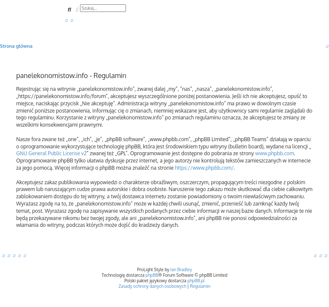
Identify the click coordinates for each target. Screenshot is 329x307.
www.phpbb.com (274, 153)
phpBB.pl (196, 280)
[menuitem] (66, 20)
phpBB (152, 275)
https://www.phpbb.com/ (204, 168)
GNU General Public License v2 (51, 153)
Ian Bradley (181, 269)
